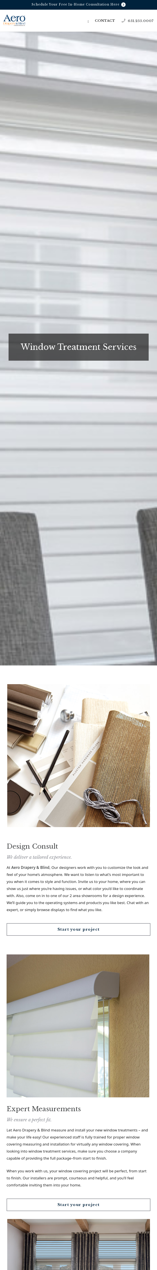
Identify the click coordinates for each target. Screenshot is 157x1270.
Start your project (79, 929)
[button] (88, 21)
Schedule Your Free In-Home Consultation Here (79, 4)
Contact (105, 20)
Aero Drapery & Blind (30, 867)
